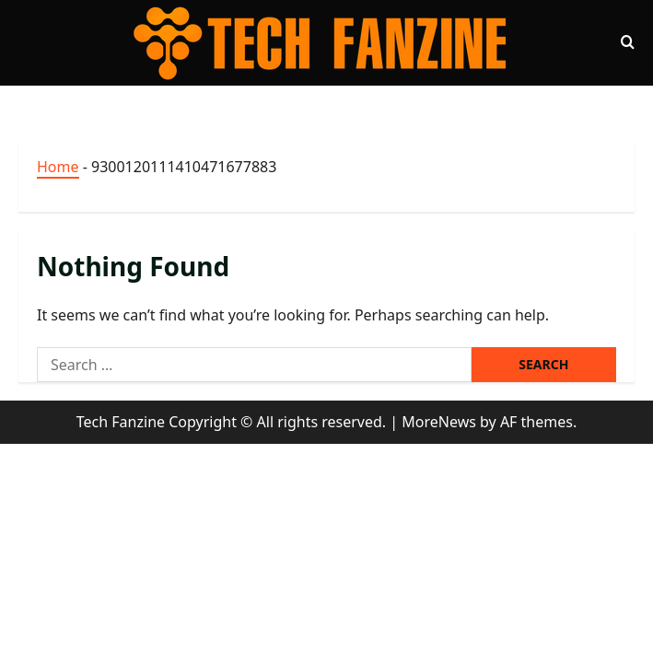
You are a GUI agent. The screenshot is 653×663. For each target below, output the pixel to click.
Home (58, 167)
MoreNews (439, 422)
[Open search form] (628, 42)
